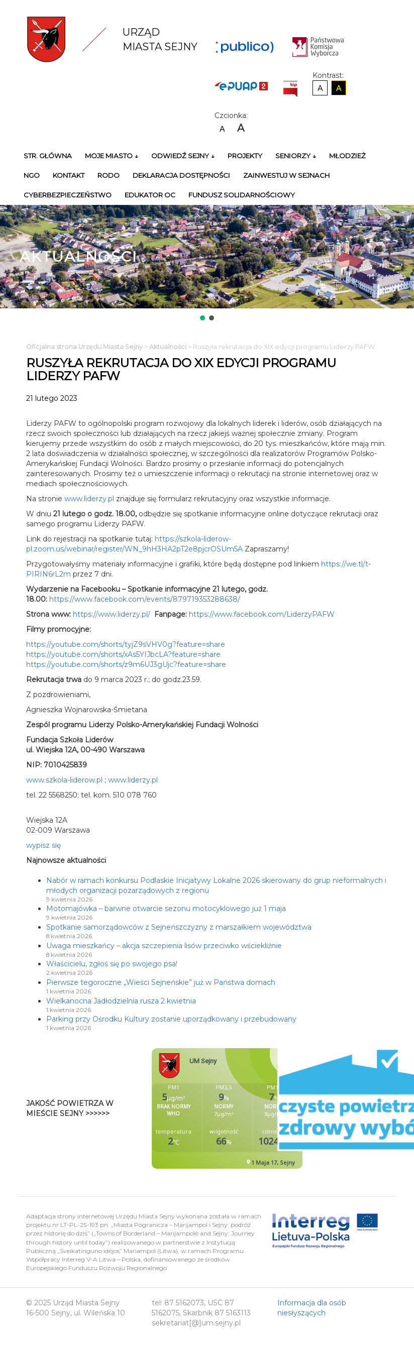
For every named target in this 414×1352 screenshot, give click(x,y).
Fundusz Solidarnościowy (241, 195)
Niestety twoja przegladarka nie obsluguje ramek (252, 1108)
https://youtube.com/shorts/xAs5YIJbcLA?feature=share (123, 654)
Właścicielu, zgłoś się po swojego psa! (111, 963)
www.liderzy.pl (89, 498)
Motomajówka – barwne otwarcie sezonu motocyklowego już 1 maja (166, 908)
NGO (32, 175)
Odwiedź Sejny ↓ (183, 156)
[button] (202, 317)
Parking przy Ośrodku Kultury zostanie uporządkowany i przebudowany (171, 1019)
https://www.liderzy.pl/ (111, 614)
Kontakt (68, 175)
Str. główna (48, 156)
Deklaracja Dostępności (181, 175)
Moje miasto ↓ (111, 156)
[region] (207, 263)
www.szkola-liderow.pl (64, 779)
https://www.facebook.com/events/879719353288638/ (144, 599)
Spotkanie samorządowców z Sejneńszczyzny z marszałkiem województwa (179, 927)
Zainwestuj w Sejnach (286, 175)
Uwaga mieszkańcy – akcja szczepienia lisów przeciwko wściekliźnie (164, 945)
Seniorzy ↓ (295, 156)
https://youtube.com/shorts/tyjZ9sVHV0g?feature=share (125, 644)
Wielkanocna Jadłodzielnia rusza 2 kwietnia (121, 1000)
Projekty (245, 156)
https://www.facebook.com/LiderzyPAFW (262, 614)
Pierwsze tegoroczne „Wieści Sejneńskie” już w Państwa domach (160, 982)
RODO (108, 175)
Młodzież (347, 156)
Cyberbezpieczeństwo (68, 195)
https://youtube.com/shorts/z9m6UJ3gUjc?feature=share (126, 664)
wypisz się (43, 845)
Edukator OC (150, 195)
